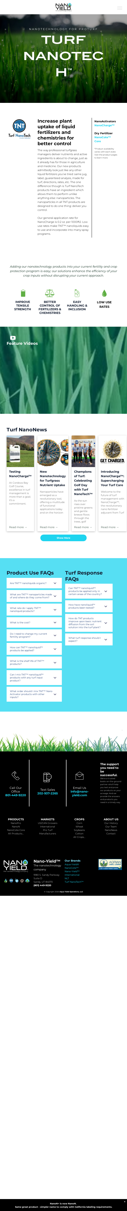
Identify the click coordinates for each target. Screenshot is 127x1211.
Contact (111, 833)
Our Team (111, 826)
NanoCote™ (72, 867)
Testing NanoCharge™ (20, 474)
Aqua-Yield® (72, 864)
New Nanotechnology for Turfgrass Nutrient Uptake (53, 478)
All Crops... (79, 837)
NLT (67, 878)
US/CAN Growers (47, 823)
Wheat (79, 826)
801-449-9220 (15, 795)
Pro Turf (47, 830)
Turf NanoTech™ (74, 881)
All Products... (16, 833)
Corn (79, 823)
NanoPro (16, 823)
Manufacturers (47, 833)
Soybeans (79, 830)
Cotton (79, 833)
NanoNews (111, 830)
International (47, 826)
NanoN (16, 826)
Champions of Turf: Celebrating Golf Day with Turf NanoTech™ (83, 483)
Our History (111, 823)
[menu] (119, 8)
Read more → (18, 527)
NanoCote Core (16, 830)
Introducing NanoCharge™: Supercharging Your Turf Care (112, 478)
